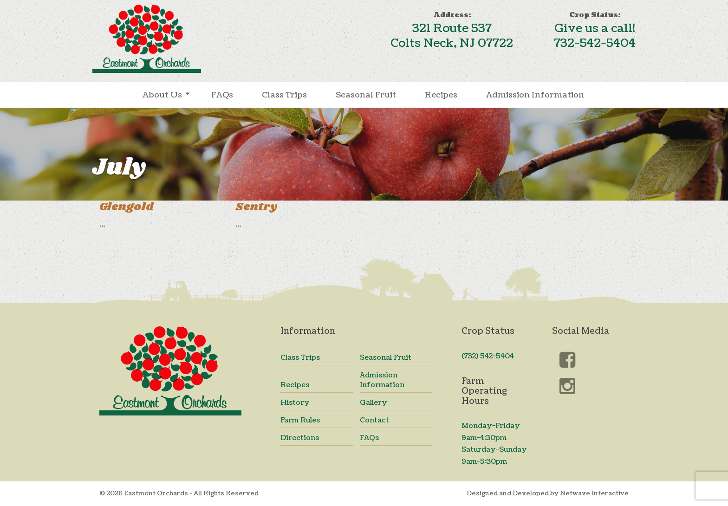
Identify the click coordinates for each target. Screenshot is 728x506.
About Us (162, 95)
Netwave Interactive (594, 493)
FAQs (222, 95)
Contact (374, 420)
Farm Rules (300, 420)
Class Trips (284, 95)
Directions (299, 438)
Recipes (441, 95)
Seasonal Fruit (366, 95)
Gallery (373, 403)
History (295, 403)
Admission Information (535, 95)
